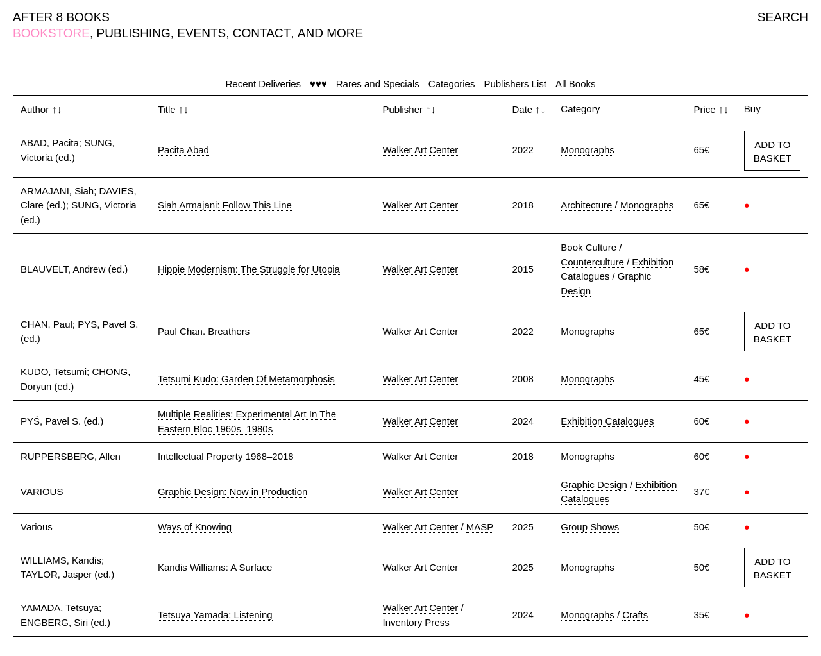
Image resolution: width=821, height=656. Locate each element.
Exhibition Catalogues (607, 421)
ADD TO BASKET (772, 151)
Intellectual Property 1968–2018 (226, 456)
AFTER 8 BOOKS (61, 17)
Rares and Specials (377, 83)
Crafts (635, 614)
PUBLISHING (134, 33)
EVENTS (201, 33)
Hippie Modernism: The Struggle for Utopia (249, 269)
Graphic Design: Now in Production (232, 491)
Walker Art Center (421, 149)
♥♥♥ (318, 83)
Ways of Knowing (195, 526)
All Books (575, 83)
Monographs (587, 149)
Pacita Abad (183, 149)
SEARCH (783, 17)
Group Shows (590, 526)
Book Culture (588, 247)
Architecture (586, 204)
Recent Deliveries (263, 83)
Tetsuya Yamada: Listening (215, 614)
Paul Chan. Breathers (204, 331)
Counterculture (592, 262)
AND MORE (330, 33)
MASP (480, 526)
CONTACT (262, 33)
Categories (451, 83)
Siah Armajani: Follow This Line (225, 204)
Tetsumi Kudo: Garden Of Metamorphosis (246, 378)
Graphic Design (594, 484)
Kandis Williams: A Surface (215, 567)
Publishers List (515, 83)
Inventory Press (416, 622)
